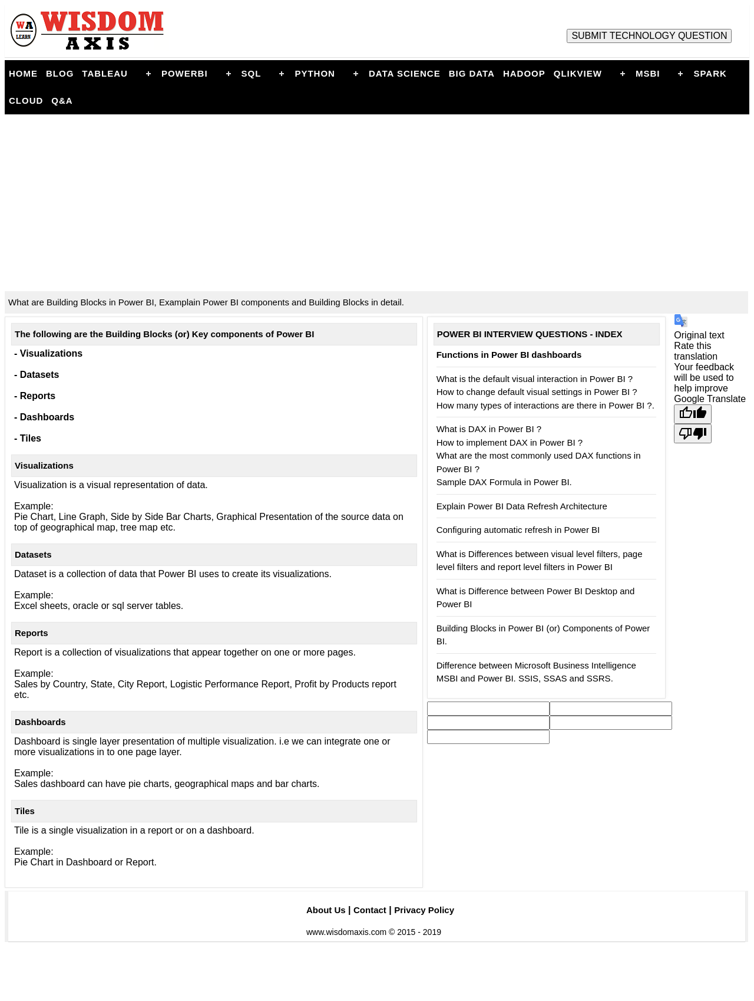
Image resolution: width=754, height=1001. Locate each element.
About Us (326, 910)
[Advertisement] (377, 202)
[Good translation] (693, 414)
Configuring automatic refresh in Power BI (518, 530)
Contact (369, 910)
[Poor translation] (693, 433)
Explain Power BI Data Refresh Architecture (521, 506)
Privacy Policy (424, 910)
